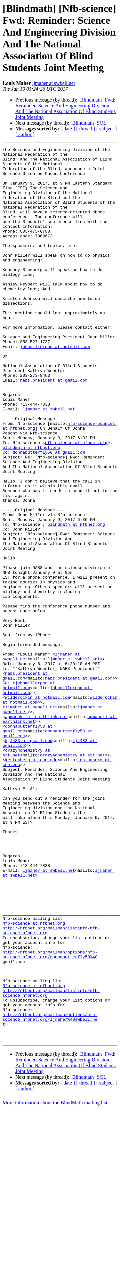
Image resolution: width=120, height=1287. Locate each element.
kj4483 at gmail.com (28, 859)
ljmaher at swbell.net (53, 83)
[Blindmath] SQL (88, 123)
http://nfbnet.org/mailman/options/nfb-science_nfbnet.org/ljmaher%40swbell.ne (50, 1191)
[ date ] (67, 128)
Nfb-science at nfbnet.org (34, 1079)
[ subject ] (106, 128)
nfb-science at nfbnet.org (76, 502)
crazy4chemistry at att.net (72, 877)
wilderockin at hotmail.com (37, 808)
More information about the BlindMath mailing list (55, 1281)
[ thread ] (85, 128)
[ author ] (25, 134)
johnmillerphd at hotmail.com (55, 387)
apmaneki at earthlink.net (36, 831)
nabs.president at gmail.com (54, 427)
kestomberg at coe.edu (31, 883)
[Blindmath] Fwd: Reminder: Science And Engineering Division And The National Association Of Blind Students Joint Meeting (65, 108)
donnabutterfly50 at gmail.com (48, 513)
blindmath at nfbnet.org (31, 508)
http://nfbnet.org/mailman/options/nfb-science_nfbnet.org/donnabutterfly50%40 (50, 1116)
